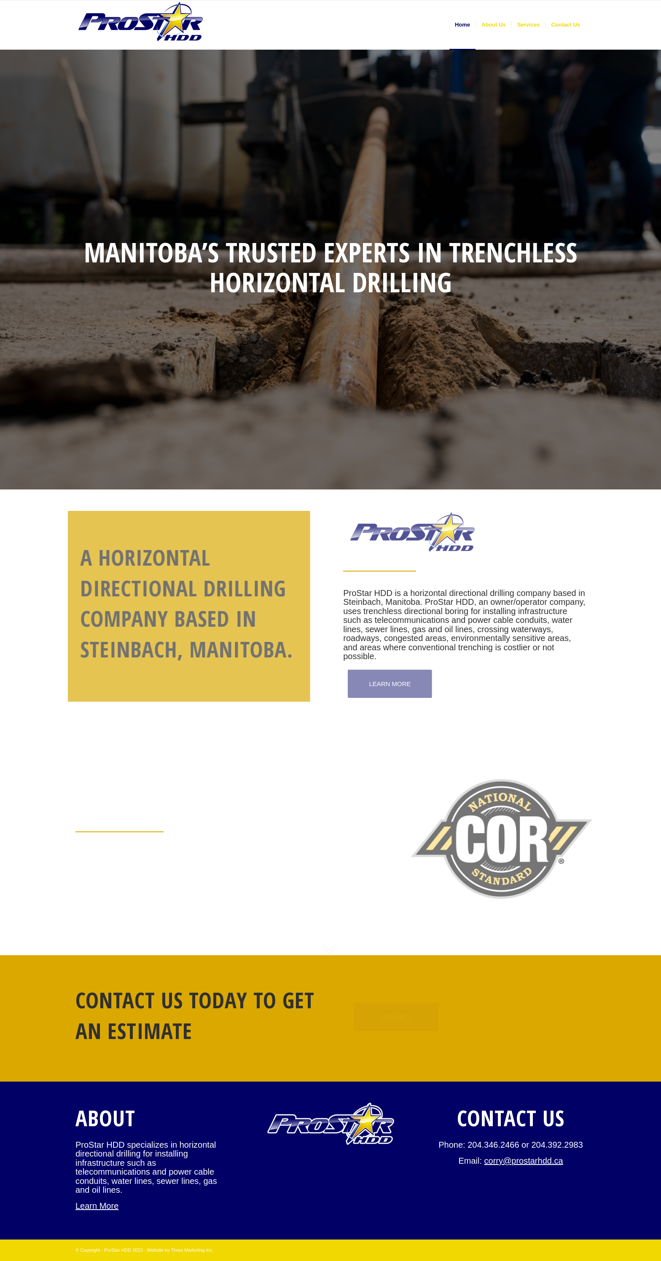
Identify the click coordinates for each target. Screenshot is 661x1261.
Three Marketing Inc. (192, 1250)
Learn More (96, 1205)
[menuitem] (462, 24)
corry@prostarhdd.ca (523, 1160)
